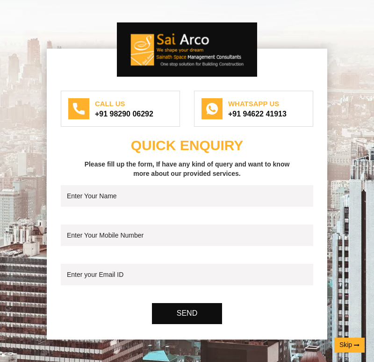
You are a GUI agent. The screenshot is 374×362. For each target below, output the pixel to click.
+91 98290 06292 (124, 114)
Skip (349, 345)
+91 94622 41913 (257, 114)
